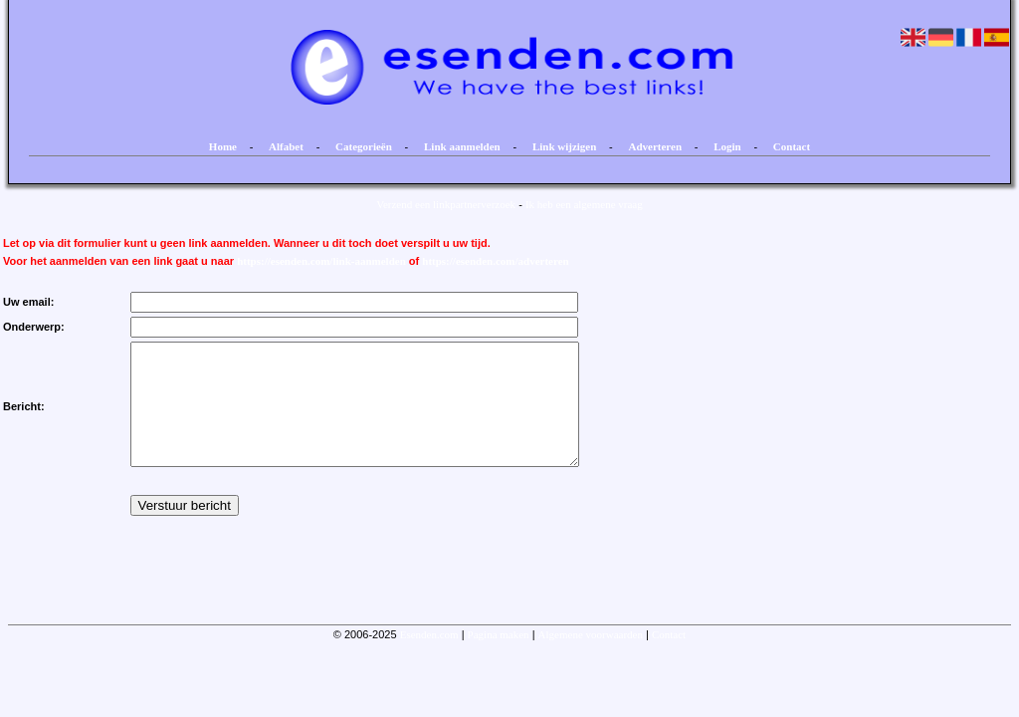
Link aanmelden (462, 146)
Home (223, 146)
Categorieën (363, 146)
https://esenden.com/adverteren (495, 261)
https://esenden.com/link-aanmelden (321, 261)
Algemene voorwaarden (590, 658)
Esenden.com (429, 658)
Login (727, 146)
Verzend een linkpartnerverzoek (445, 204)
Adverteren (656, 146)
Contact (791, 146)
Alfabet (286, 146)
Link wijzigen (564, 146)
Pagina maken (498, 658)
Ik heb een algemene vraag (584, 204)
